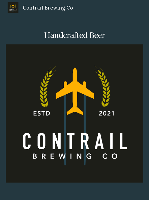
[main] (74, 30)
